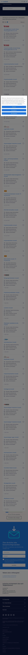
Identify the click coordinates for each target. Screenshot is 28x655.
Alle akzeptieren (14, 113)
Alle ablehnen (14, 110)
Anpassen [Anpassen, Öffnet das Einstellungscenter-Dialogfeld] (14, 106)
